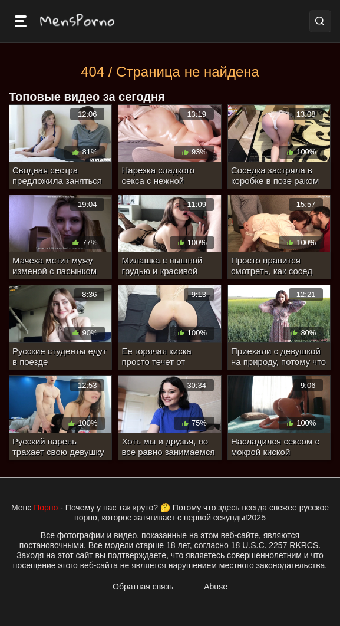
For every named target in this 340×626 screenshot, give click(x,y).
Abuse (215, 586)
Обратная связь (143, 586)
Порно (46, 507)
